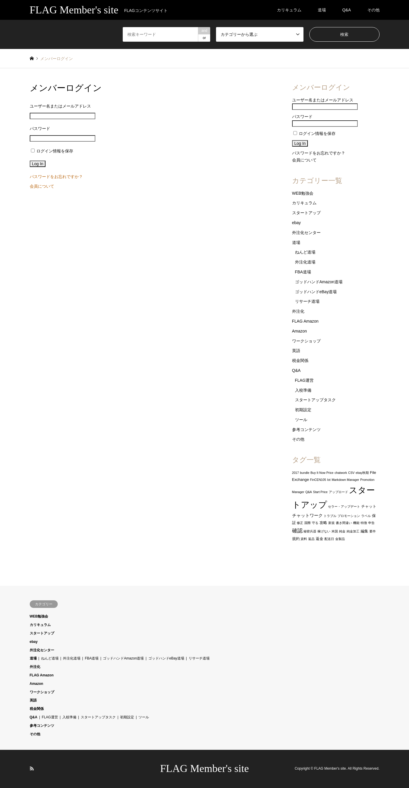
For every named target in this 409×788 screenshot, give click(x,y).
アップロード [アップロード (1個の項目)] (338, 492)
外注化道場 (305, 262)
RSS (32, 768)
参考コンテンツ (306, 429)
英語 (296, 350)
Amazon (299, 331)
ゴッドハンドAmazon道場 (319, 281)
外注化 (298, 311)
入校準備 (303, 390)
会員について (42, 186)
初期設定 (303, 409)
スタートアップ (306, 212)
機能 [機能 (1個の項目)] (356, 523)
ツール (301, 419)
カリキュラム (289, 10)
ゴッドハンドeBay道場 (316, 291)
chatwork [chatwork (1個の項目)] (341, 472)
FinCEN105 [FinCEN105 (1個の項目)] (318, 479)
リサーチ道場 (307, 301)
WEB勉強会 (303, 193)
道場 (322, 10)
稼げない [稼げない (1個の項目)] (323, 531)
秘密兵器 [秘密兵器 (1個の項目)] (309, 531)
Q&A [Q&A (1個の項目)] (308, 492)
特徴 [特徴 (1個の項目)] (364, 523)
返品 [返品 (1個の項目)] (311, 539)
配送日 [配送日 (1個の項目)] (329, 539)
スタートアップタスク (315, 399)
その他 (373, 10)
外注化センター (306, 232)
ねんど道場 (305, 252)
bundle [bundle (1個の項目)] (304, 472)
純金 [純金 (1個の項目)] (342, 531)
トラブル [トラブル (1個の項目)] (330, 516)
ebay (296, 222)
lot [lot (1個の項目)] (329, 479)
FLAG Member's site (204, 768)
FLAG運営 (304, 380)
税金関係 (300, 360)
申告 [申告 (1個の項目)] (371, 523)
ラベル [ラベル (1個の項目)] (366, 516)
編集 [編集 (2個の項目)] (364, 531)
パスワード (40, 128)
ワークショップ (306, 341)
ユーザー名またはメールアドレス (60, 106)
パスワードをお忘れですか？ (56, 176)
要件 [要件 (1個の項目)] (372, 531)
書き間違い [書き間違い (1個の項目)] (344, 523)
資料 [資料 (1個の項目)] (304, 539)
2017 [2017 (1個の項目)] (295, 472)
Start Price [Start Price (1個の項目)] (320, 492)
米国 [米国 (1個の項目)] (334, 531)
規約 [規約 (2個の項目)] (296, 539)
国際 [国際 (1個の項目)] (307, 523)
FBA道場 (303, 272)
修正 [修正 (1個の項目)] (300, 523)
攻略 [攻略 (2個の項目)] (323, 522)
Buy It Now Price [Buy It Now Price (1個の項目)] (321, 472)
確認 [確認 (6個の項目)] (297, 531)
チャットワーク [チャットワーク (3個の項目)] (307, 515)
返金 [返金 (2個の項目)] (319, 539)
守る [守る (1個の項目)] (315, 523)
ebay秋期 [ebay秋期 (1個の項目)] (362, 472)
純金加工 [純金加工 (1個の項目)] (353, 531)
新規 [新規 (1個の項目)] (331, 523)
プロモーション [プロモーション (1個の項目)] (349, 516)
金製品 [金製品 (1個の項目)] (340, 539)
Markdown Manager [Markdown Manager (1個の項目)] (345, 479)
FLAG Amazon (305, 321)
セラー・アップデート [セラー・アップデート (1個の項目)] (344, 506)
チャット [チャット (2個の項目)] (368, 506)
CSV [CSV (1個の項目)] (351, 472)
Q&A (346, 10)
